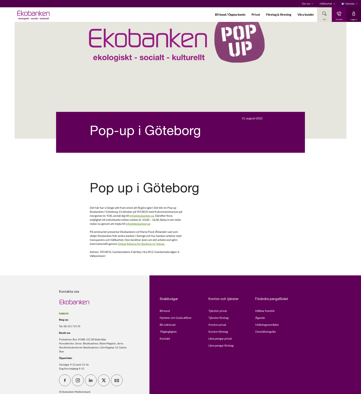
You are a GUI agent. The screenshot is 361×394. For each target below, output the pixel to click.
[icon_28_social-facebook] (65, 380)
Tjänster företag (218, 317)
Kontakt (165, 338)
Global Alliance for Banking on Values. (141, 243)
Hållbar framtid (264, 310)
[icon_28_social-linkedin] (91, 380)
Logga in (64, 313)
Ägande (260, 317)
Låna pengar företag (220, 345)
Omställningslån (265, 331)
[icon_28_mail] (117, 380)
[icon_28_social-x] (104, 380)
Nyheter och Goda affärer (176, 317)
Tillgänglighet (168, 331)
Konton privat (217, 324)
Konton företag (218, 331)
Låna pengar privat (220, 338)
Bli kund (165, 310)
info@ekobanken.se (142, 215)
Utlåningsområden (267, 324)
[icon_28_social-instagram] (78, 380)
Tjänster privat (217, 310)
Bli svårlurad (167, 324)
